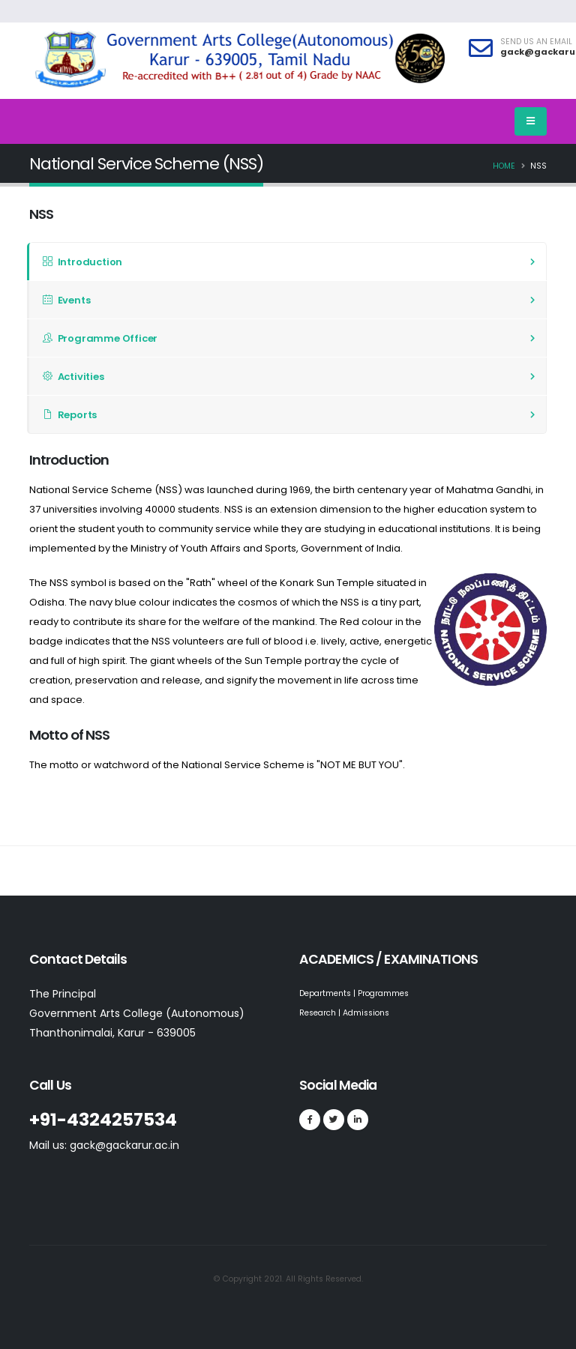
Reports (70, 415)
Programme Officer (100, 338)
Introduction (82, 262)
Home (504, 166)
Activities (73, 376)
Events (66, 300)
